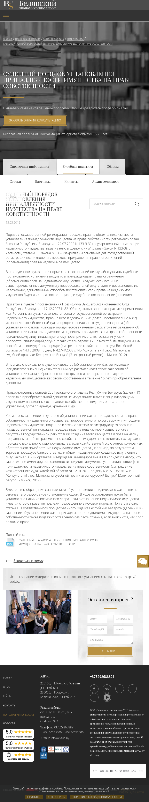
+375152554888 (73, 732)
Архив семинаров (105, 181)
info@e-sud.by (60, 738)
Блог (13, 196)
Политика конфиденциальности (97, 797)
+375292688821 (64, 727)
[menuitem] (25, 17)
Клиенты (71, 181)
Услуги (7, 677)
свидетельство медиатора (121, 750)
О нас (6, 687)
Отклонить (56, 797)
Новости (9, 723)
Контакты (9, 705)
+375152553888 (51, 732)
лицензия (108, 728)
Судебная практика (78, 166)
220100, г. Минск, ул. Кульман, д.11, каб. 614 (60, 685)
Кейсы (7, 696)
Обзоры (113, 166)
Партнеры (42, 181)
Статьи (15, 181)
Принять (33, 797)
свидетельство (98, 714)
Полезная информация (18, 714)
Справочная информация (29, 166)
